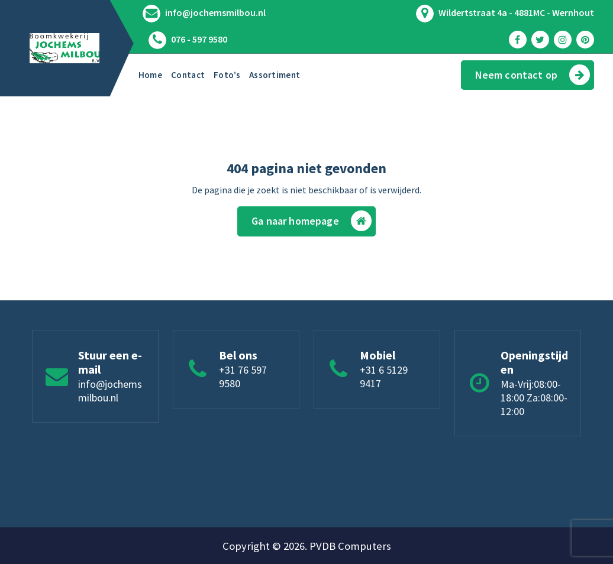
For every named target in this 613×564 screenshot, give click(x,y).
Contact (188, 74)
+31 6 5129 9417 (384, 376)
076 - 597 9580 (199, 39)
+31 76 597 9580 (243, 376)
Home (150, 74)
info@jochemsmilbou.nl (215, 12)
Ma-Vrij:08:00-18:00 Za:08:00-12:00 (534, 397)
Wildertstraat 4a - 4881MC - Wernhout (516, 12)
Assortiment (274, 74)
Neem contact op (532, 74)
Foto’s (227, 74)
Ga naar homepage (311, 220)
